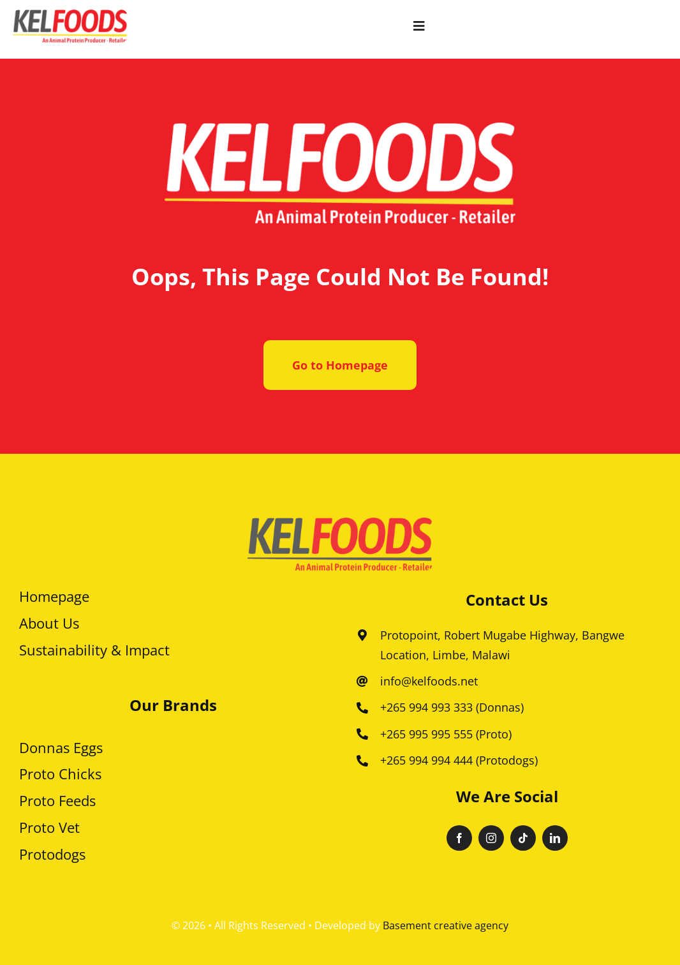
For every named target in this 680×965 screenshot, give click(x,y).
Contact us (507, 599)
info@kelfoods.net (429, 681)
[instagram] (491, 838)
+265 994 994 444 (426, 760)
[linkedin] (555, 838)
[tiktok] (523, 838)
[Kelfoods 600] (70, 15)
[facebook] (459, 838)
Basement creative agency (445, 925)
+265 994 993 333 (426, 707)
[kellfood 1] (340, 523)
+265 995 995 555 (426, 734)
